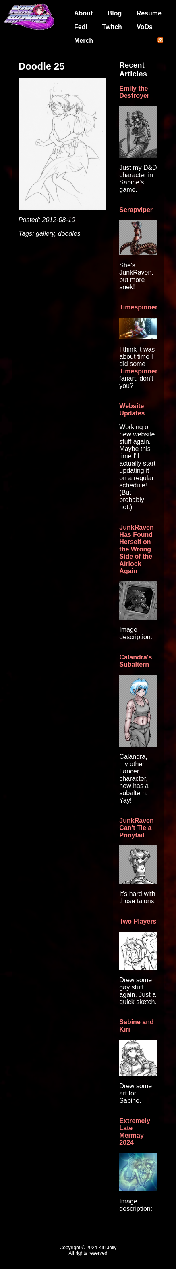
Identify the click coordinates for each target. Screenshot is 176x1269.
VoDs (145, 26)
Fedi (80, 26)
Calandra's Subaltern (135, 661)
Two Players (137, 921)
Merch (83, 40)
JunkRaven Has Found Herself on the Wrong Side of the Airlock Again (136, 549)
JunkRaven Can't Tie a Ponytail (136, 828)
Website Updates (132, 410)
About (83, 13)
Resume (149, 13)
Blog (115, 13)
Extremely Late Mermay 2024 (134, 1131)
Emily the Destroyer (134, 92)
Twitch (112, 26)
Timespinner (138, 307)
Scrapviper (136, 209)
